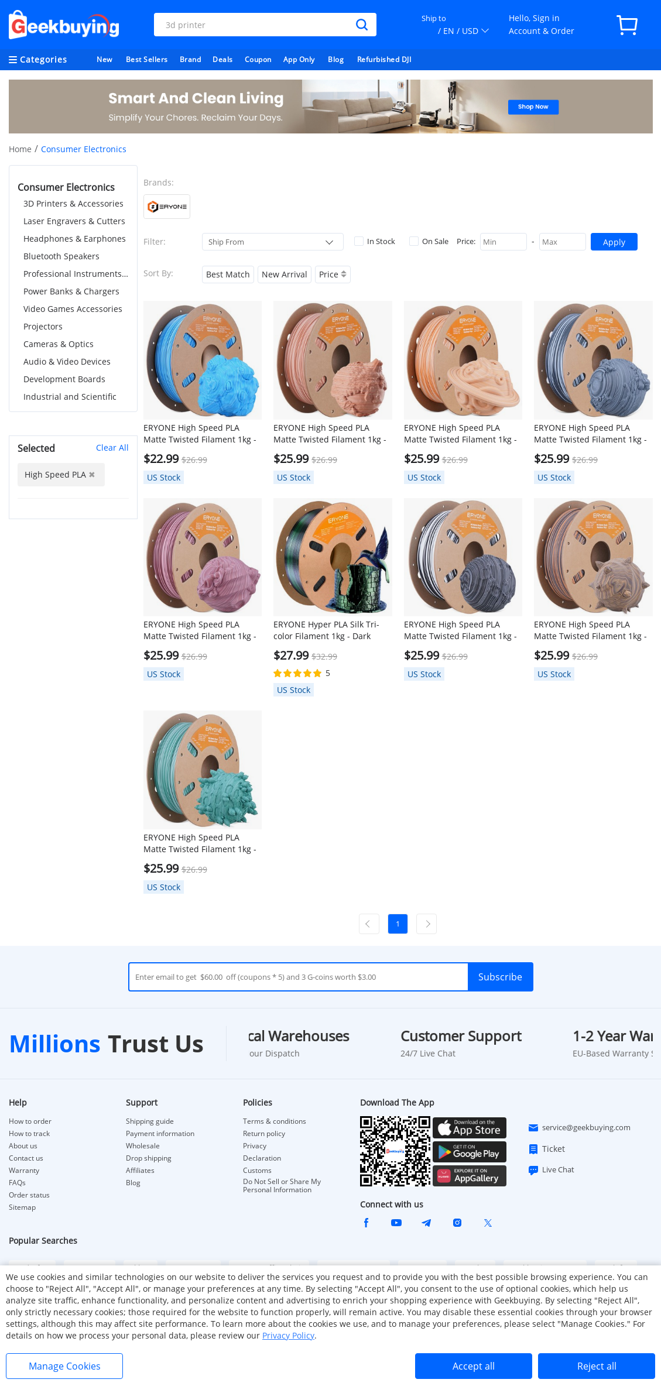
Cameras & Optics (58, 343)
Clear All (112, 447)
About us (23, 1146)
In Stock (374, 241)
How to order (30, 1121)
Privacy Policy (288, 1335)
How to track (29, 1134)
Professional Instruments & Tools (76, 273)
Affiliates (140, 1170)
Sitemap (22, 1207)
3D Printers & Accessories (73, 203)
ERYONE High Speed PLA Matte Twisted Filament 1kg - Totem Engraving (590, 630)
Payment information (160, 1134)
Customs (257, 1170)
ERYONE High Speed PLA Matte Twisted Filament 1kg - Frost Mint (199, 843)
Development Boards (64, 379)
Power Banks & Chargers (71, 291)
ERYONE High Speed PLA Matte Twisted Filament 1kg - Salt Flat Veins (590, 433)
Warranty (24, 1170)
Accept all (474, 1366)
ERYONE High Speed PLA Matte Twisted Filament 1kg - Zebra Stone (460, 630)
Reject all (597, 1366)
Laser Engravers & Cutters (74, 221)
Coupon (258, 59)
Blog (336, 59)
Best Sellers (147, 59)
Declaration (262, 1158)
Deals (223, 59)
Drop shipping (149, 1158)
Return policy (264, 1134)
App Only (299, 59)
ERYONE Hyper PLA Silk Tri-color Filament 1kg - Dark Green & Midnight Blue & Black (326, 630)
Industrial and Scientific (70, 396)
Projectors (43, 326)
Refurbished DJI (384, 59)
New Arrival (284, 274)
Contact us (26, 1158)
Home (20, 149)
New (104, 59)
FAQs (17, 1183)
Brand (190, 59)
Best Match (228, 274)
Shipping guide (150, 1121)
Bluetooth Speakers (61, 256)
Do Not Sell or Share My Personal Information (282, 1186)
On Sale (428, 241)
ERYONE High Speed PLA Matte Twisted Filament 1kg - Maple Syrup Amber (460, 433)
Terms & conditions (274, 1121)
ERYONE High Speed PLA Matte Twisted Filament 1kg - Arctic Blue (199, 433)
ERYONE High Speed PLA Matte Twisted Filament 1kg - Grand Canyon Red (199, 630)
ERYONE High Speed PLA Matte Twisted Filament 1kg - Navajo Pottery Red (329, 433)
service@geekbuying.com (579, 1128)
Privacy (254, 1146)
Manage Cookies (65, 1366)
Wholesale (143, 1146)
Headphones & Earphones (74, 238)
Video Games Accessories (72, 308)
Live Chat (551, 1170)
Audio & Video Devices (67, 361)
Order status (29, 1195)
